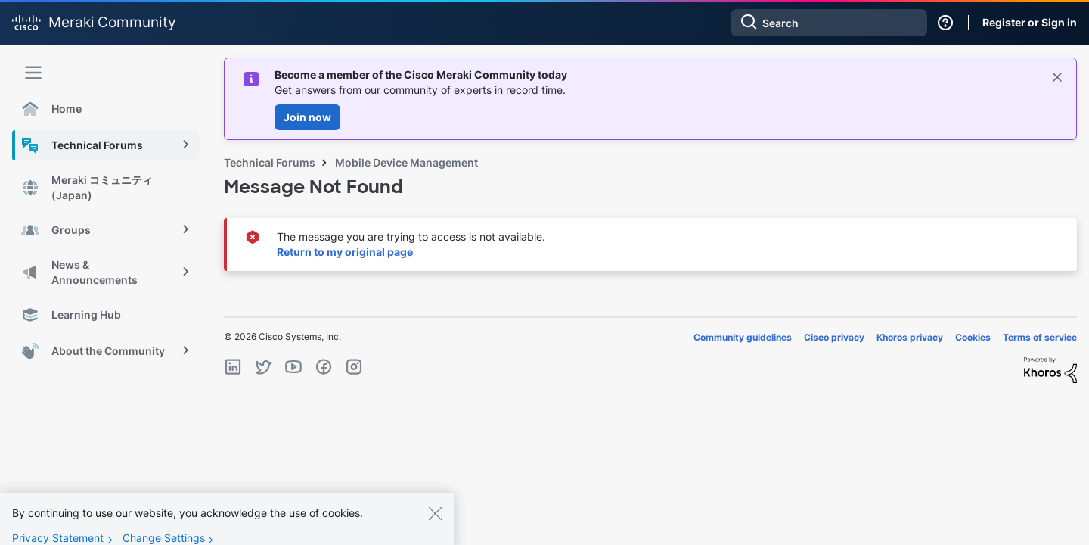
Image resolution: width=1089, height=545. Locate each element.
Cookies (973, 337)
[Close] (434, 521)
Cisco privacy (834, 337)
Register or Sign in (1029, 22)
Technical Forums (269, 162)
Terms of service (1040, 337)
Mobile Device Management (406, 162)
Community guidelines (742, 337)
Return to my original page (345, 251)
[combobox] (829, 22)
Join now (307, 117)
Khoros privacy (909, 337)
